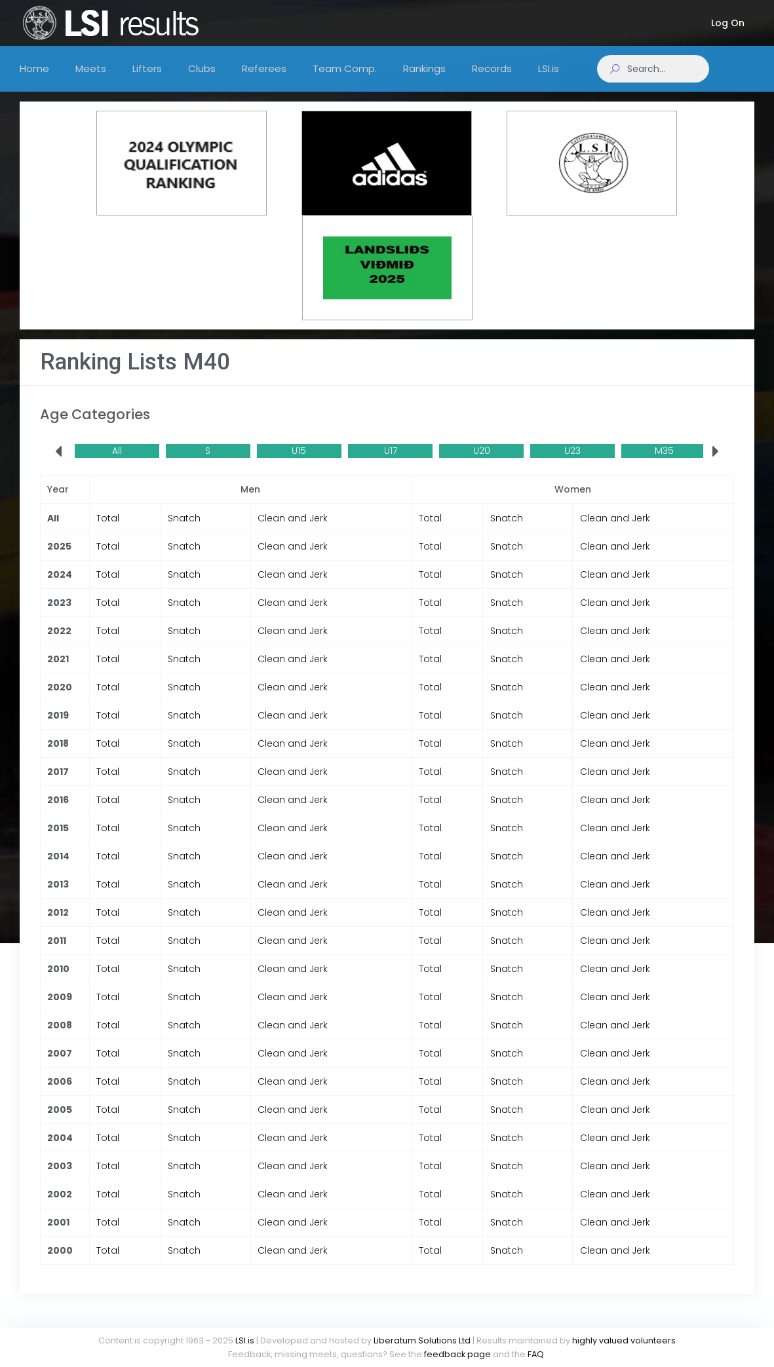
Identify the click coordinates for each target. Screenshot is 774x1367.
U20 (481, 463)
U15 (299, 463)
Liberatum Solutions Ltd (422, 1340)
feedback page (457, 1354)
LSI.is (244, 1340)
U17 (390, 463)
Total (107, 531)
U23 (572, 463)
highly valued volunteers (624, 1340)
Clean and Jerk (293, 531)
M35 (664, 463)
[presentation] (58, 465)
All (117, 463)
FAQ (536, 1354)
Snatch (184, 531)
